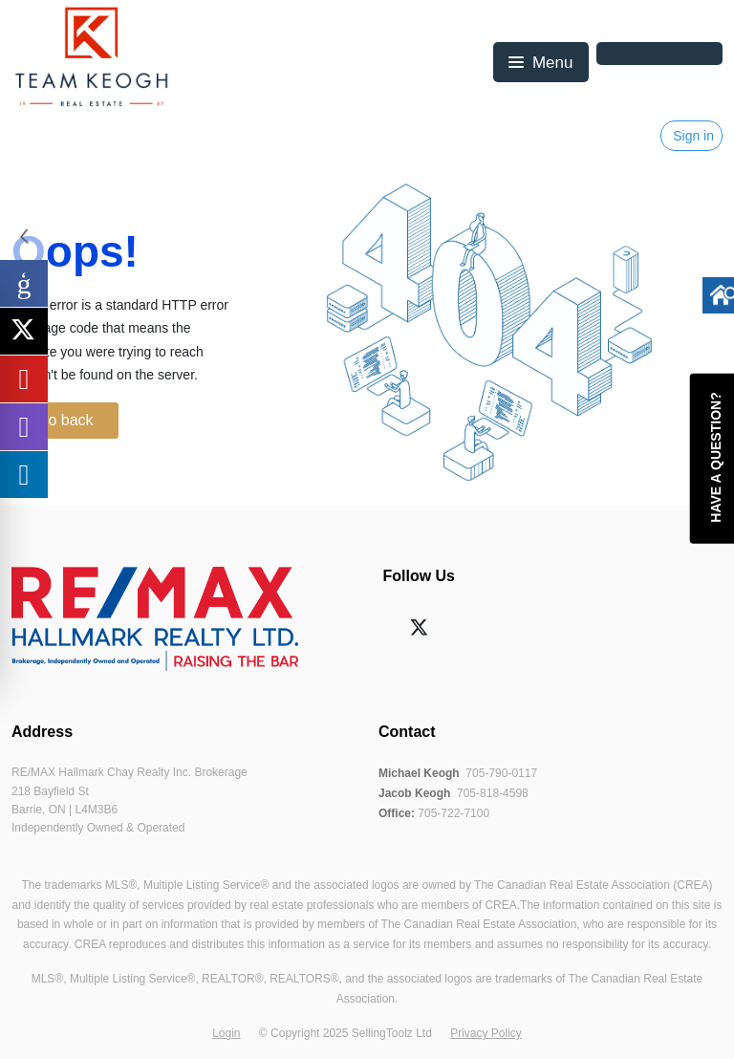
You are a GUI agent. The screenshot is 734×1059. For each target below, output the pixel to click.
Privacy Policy (486, 1033)
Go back (65, 420)
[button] (540, 62)
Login (226, 1033)
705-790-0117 (501, 773)
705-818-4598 (493, 793)
